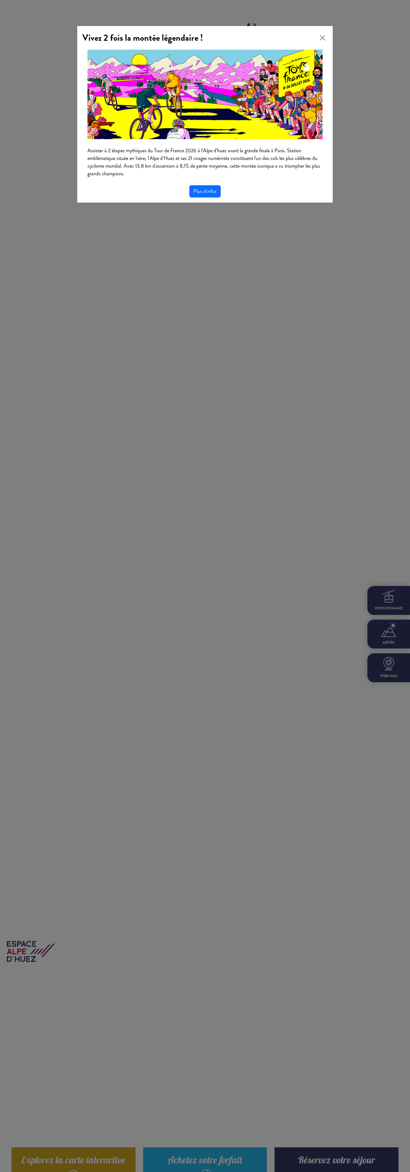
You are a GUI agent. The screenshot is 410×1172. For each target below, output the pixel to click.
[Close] (322, 38)
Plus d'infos (205, 191)
